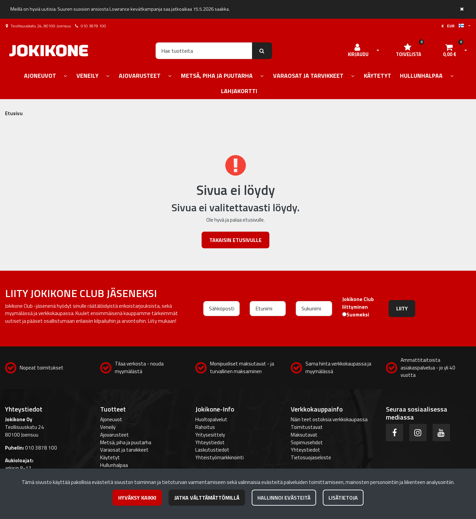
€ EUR (452, 26)
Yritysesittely (210, 435)
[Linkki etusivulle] (48, 50)
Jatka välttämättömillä (206, 498)
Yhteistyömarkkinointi (219, 457)
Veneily (107, 427)
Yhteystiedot (210, 442)
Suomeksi (357, 314)
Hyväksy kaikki (137, 498)
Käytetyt (110, 457)
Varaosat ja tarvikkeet (124, 450)
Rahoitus (205, 427)
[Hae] (204, 50)
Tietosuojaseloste (311, 457)
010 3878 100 (93, 26)
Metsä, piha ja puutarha (125, 442)
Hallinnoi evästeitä (283, 498)
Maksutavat (304, 435)
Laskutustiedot (212, 450)
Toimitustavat (307, 427)
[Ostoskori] (449, 51)
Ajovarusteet (114, 435)
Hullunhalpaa (114, 465)
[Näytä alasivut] (65, 76)
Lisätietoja (343, 498)
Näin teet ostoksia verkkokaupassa (329, 419)
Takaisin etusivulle (235, 240)
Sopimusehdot (307, 442)
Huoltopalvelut (211, 419)
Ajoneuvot (111, 419)
